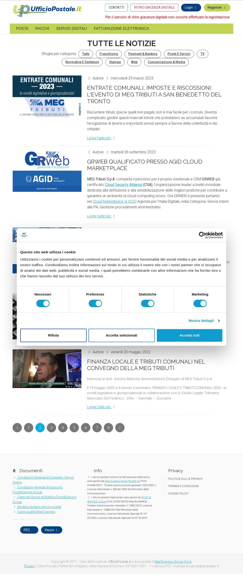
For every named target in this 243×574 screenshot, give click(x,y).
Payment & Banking (142, 54)
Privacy (29, 566)
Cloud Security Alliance (123, 184)
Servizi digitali (71, 29)
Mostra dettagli (201, 321)
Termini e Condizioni (180, 486)
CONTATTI (116, 7)
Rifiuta (53, 335)
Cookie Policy (175, 493)
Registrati (217, 7)
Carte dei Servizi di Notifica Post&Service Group (44, 499)
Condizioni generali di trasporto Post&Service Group (38, 489)
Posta (22, 29)
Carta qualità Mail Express (34, 512)
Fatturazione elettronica (121, 29)
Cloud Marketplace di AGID (114, 201)
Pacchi (42, 29)
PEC (27, 530)
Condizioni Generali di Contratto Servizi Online (43, 480)
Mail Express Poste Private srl (122, 481)
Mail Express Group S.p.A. (173, 562)
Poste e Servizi (179, 54)
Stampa (115, 62)
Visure (52, 530)
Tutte (85, 54)
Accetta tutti (189, 335)
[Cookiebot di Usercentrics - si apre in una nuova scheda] (202, 235)
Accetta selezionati (121, 335)
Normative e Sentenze (82, 62)
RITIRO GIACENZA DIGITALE (154, 7)
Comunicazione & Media (166, 62)
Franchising (109, 54)
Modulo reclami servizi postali (37, 507)
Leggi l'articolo (101, 138)
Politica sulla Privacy (182, 479)
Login (191, 7)
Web (134, 62)
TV (203, 54)
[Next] (17, 427)
